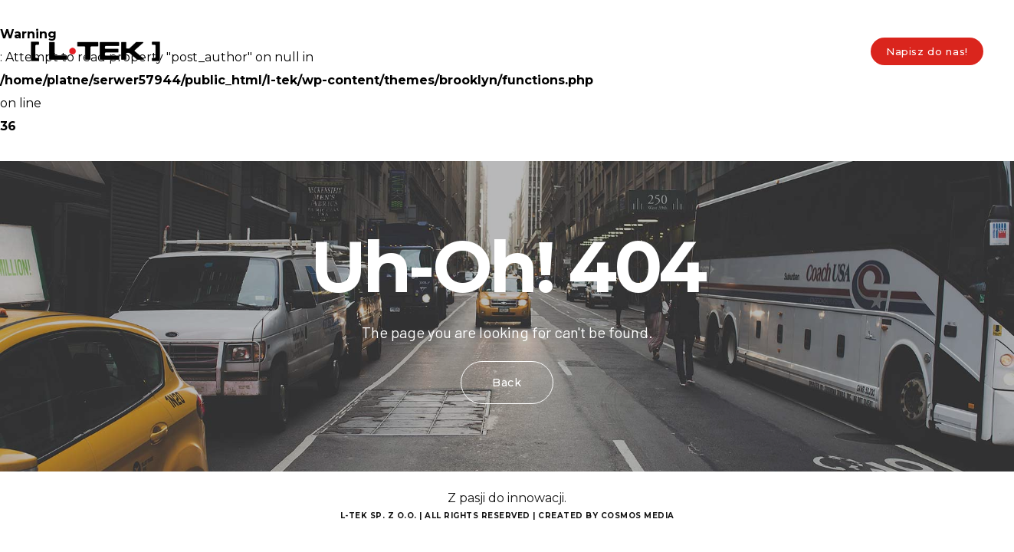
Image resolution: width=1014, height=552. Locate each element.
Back (507, 382)
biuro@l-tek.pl (185, 15)
